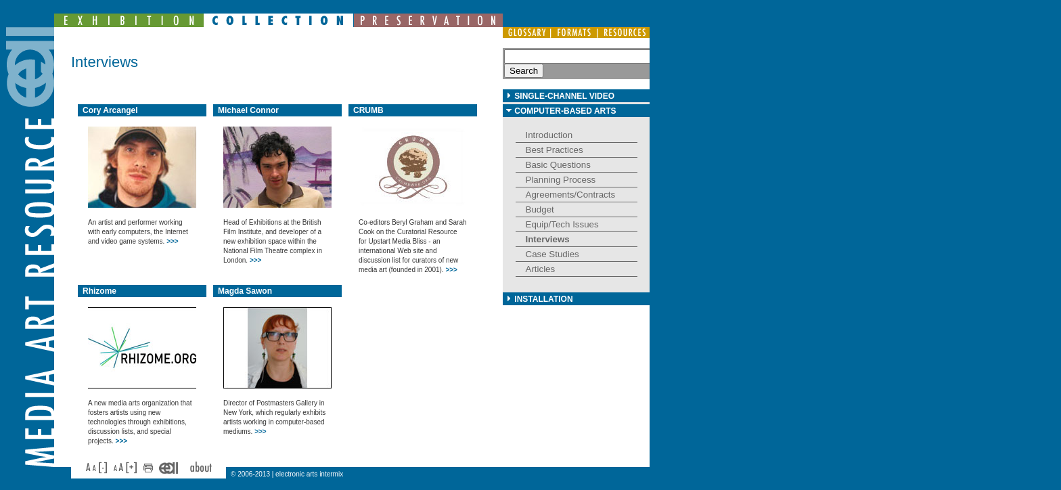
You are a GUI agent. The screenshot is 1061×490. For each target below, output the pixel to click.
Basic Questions (558, 165)
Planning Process (561, 180)
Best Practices (554, 150)
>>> (172, 241)
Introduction (549, 135)
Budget (540, 209)
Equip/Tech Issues (562, 224)
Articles (541, 269)
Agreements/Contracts (571, 195)
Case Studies (552, 254)
